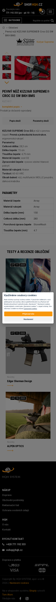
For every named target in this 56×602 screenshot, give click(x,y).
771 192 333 (12, 12)
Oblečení (13, 27)
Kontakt (6, 529)
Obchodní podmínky (13, 500)
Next (6, 82)
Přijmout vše (28, 314)
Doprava (6, 495)
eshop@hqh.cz (14, 549)
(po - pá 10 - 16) (26, 12)
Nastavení (28, 319)
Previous (6, 53)
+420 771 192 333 (16, 544)
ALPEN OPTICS (15, 446)
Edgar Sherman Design (19, 381)
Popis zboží (15, 121)
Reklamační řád (10, 505)
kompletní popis (11, 106)
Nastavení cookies (19, 583)
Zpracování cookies (30, 308)
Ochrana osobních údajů (15, 510)
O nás (5, 524)
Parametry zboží (41, 121)
